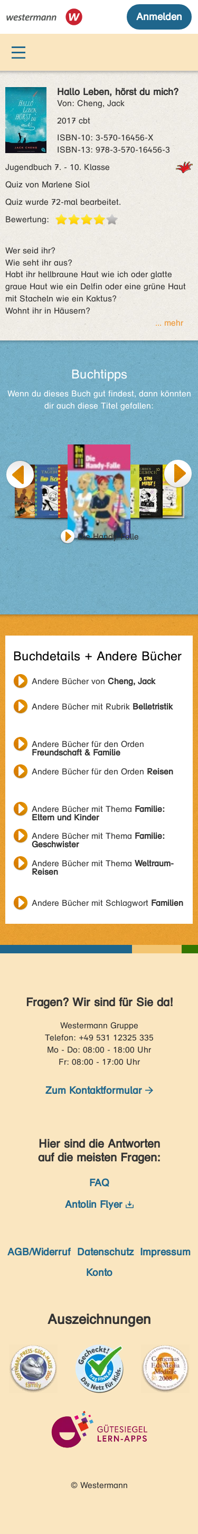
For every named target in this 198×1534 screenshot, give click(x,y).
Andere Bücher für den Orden (88, 745)
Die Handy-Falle (108, 537)
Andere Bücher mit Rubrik (102, 707)
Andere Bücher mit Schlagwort (107, 903)
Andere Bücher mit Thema (98, 810)
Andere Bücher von (93, 681)
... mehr (169, 323)
